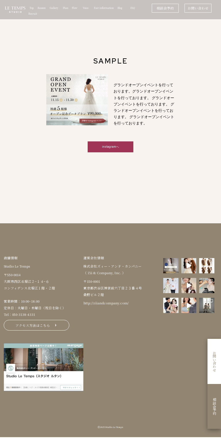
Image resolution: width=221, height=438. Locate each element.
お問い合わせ (198, 8)
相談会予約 (165, 8)
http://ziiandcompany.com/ (106, 303)
